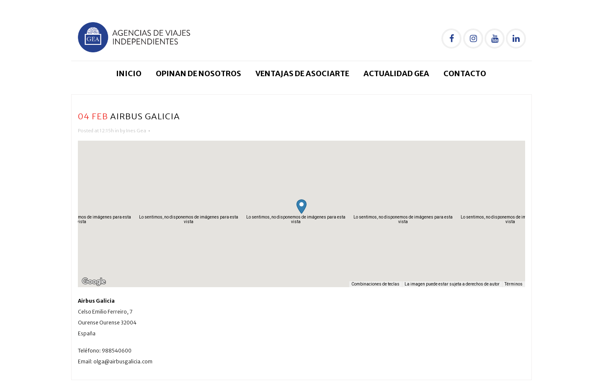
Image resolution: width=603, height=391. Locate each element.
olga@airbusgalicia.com (122, 361)
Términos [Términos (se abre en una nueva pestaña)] (514, 284)
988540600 (116, 350)
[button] (301, 206)
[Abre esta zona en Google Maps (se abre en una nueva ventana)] (94, 281)
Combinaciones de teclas (375, 284)
